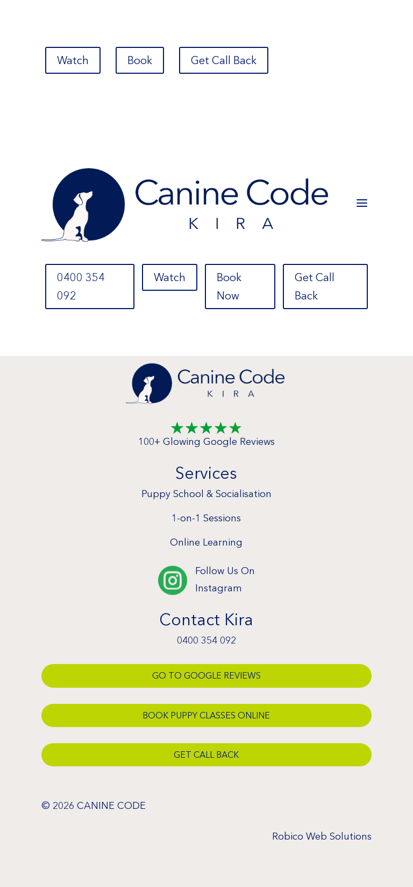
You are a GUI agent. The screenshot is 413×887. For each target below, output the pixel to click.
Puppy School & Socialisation (206, 494)
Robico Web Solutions (322, 836)
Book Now (229, 286)
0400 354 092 (81, 286)
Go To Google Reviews (206, 675)
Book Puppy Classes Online (206, 715)
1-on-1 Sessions (206, 518)
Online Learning (206, 542)
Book (139, 60)
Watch (73, 60)
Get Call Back (224, 60)
